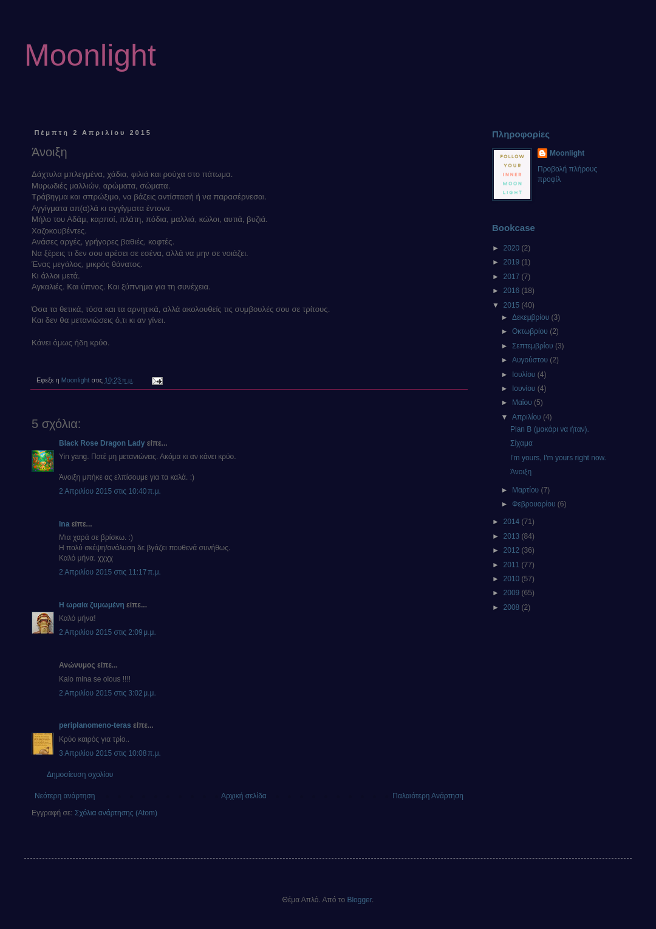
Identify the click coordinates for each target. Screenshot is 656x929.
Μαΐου (523, 402)
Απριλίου (527, 417)
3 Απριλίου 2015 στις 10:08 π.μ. (110, 753)
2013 (513, 536)
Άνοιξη (520, 472)
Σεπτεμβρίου (533, 346)
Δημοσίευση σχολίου (80, 774)
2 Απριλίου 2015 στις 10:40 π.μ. (110, 491)
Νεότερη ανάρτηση (65, 796)
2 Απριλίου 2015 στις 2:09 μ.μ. (107, 632)
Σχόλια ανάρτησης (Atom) (116, 813)
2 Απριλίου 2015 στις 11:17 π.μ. (110, 572)
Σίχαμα (521, 443)
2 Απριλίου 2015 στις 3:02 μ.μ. (107, 693)
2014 (513, 521)
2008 (513, 607)
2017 (513, 276)
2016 (513, 290)
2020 (513, 248)
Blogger (359, 900)
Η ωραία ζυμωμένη (92, 605)
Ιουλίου (525, 374)
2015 (513, 305)
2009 (513, 593)
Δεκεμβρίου (532, 317)
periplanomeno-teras (95, 725)
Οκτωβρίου (531, 331)
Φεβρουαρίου (535, 504)
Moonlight (90, 55)
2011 (513, 565)
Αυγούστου (531, 360)
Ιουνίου (525, 388)
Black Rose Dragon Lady (102, 443)
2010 (513, 579)
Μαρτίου (526, 490)
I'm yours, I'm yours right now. (558, 458)
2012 (513, 550)
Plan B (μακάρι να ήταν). (549, 429)
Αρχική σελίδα (244, 796)
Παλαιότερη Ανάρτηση (427, 796)
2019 (513, 262)
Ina (64, 524)
